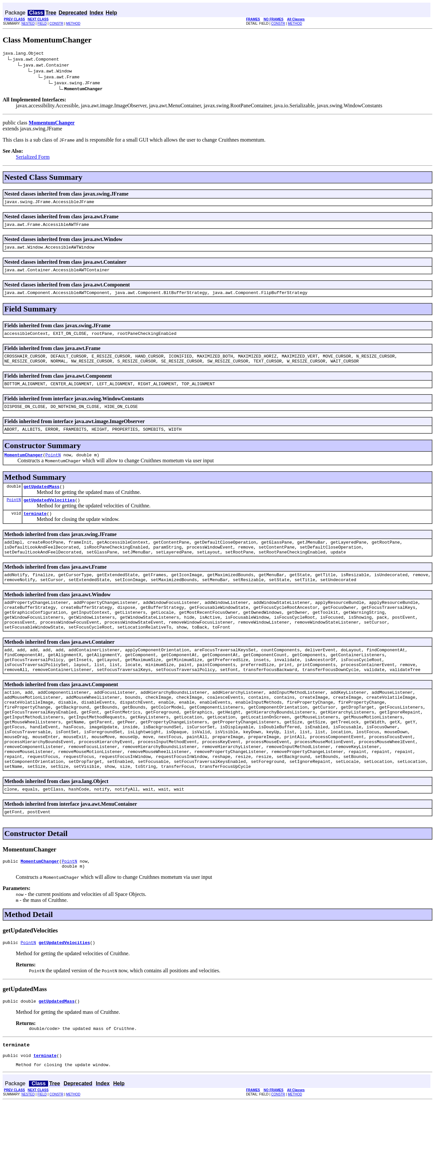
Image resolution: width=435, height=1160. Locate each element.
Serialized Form (33, 158)
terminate (34, 529)
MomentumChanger (23, 468)
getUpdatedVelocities (49, 515)
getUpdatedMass (41, 500)
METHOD (73, 23)
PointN (53, 468)
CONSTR (56, 23)
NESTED (28, 23)
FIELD (42, 23)
